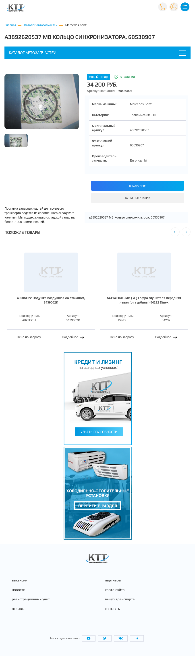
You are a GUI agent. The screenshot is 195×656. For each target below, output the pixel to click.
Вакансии (19, 580)
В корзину (137, 185)
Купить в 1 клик (137, 198)
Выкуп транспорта (120, 599)
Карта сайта (115, 590)
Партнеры (113, 580)
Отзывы (18, 609)
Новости (18, 590)
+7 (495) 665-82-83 (140, 9)
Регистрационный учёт (31, 599)
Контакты (112, 609)
